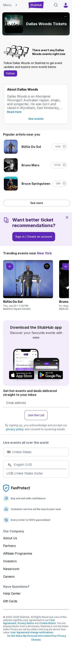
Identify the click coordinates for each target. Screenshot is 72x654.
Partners (9, 546)
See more (36, 203)
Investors (10, 561)
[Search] (56, 5)
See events (36, 118)
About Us (10, 538)
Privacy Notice (25, 623)
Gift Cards (10, 601)
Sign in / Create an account (33, 236)
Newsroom (11, 569)
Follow (10, 73)
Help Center (12, 593)
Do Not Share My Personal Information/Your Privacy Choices (36, 637)
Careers (9, 576)
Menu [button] (10, 5)
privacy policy (15, 429)
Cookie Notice (47, 623)
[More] (65, 16)
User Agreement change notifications (31, 632)
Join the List (36, 415)
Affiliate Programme (17, 553)
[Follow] (59, 147)
